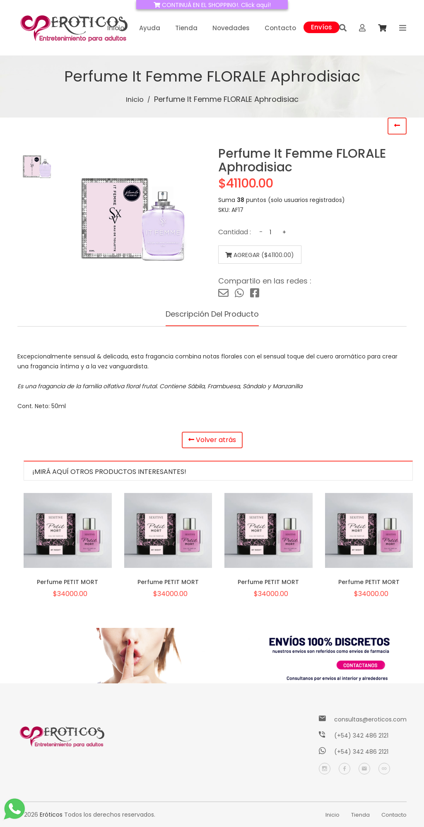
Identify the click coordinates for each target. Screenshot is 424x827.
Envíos (321, 26)
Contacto (280, 28)
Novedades (231, 28)
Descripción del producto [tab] (212, 314)
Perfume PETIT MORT (67, 581)
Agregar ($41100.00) (254, 255)
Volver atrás (212, 441)
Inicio (115, 28)
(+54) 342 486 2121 (361, 735)
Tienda (186, 28)
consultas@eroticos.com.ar (374, 719)
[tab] (37, 166)
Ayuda (149, 28)
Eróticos (51, 814)
